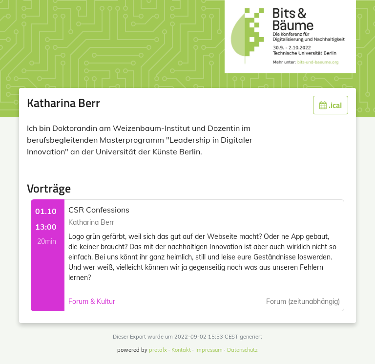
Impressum (209, 349)
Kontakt (181, 349)
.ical (330, 105)
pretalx (158, 349)
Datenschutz (242, 349)
